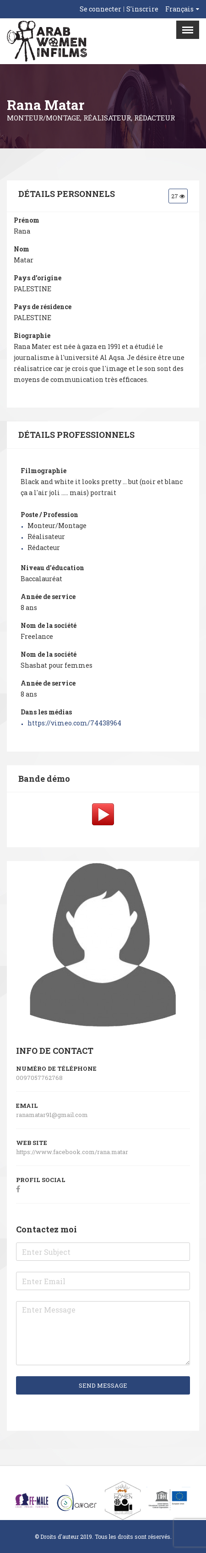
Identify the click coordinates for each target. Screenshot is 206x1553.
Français (179, 9)
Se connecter (100, 9)
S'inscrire (142, 9)
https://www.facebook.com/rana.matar (73, 1152)
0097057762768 (39, 1077)
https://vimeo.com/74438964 (74, 723)
